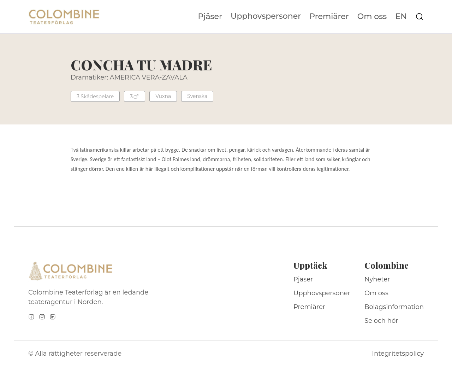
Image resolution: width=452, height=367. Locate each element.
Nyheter (377, 279)
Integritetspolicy (398, 353)
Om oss (372, 17)
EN (401, 17)
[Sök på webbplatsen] (419, 16)
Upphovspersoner (266, 16)
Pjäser (210, 17)
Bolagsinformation (394, 307)
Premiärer (329, 17)
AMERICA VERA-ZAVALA (149, 77)
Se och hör (381, 321)
